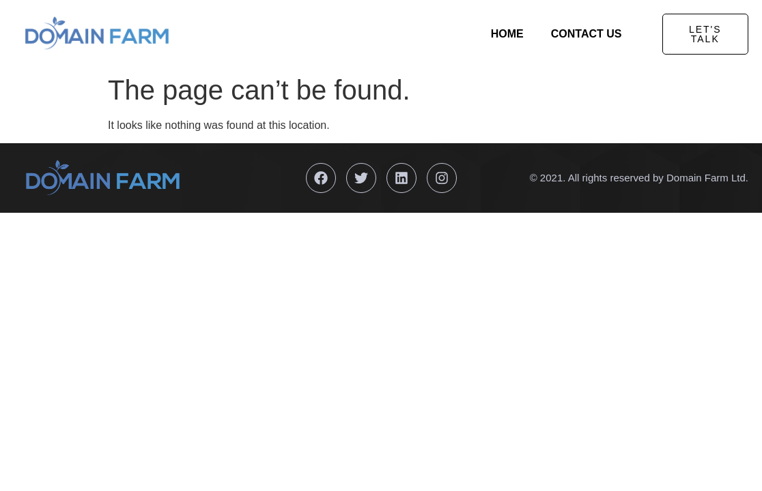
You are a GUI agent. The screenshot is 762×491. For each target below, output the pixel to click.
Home (507, 34)
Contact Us (586, 34)
